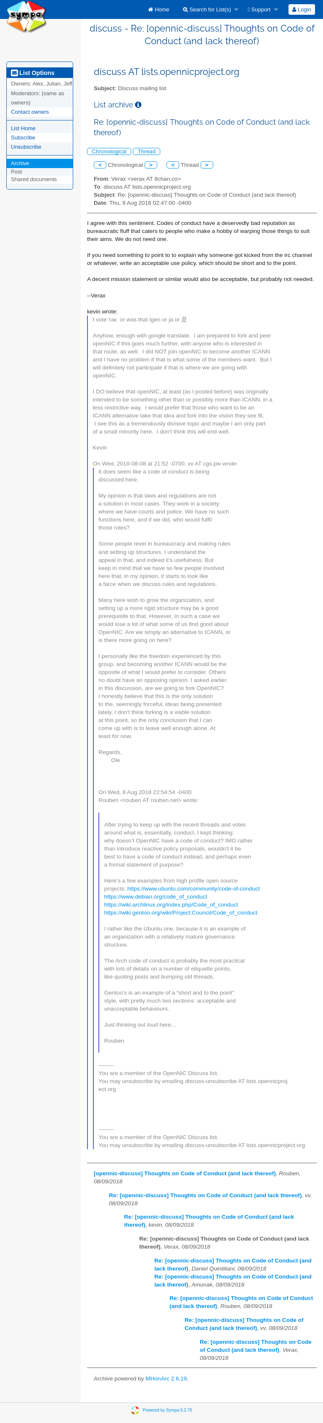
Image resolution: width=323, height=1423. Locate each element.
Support (259, 9)
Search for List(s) (207, 9)
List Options (32, 73)
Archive (20, 163)
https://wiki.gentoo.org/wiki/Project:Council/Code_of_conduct (180, 912)
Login (301, 9)
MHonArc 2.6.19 (166, 1378)
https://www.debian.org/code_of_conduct (155, 896)
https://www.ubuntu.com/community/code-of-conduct (193, 888)
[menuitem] (158, 9)
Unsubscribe (26, 147)
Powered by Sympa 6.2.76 (167, 1410)
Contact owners (30, 112)
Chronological (109, 151)
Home (158, 9)
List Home (23, 128)
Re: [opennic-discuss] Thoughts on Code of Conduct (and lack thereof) (205, 1195)
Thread (147, 151)
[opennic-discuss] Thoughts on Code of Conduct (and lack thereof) (185, 1173)
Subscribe (23, 137)
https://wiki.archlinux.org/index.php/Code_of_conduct (171, 904)
